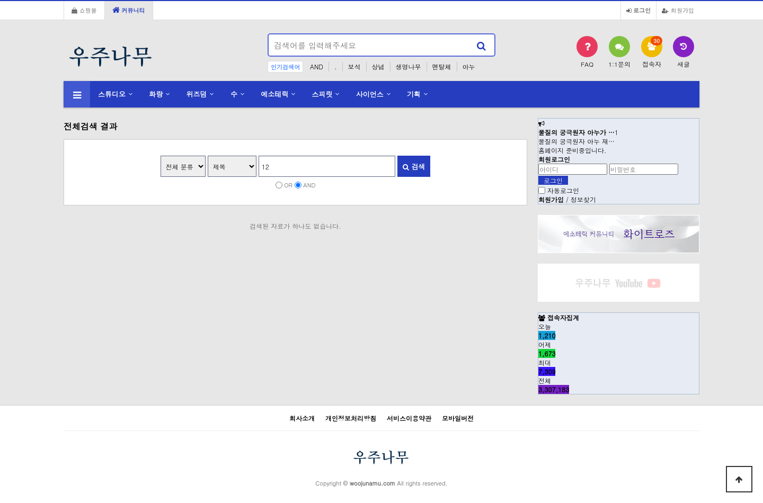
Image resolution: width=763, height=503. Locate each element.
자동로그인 (563, 190)
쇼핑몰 (84, 10)
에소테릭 (274, 94)
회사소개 (302, 418)
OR (288, 185)
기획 (414, 94)
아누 (469, 66)
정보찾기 (583, 199)
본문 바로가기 (0, 0)
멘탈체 (441, 66)
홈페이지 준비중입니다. (572, 150)
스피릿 (322, 94)
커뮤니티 (128, 10)
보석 (354, 66)
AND (316, 66)
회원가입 (678, 10)
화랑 (156, 94)
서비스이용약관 (409, 418)
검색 (414, 166)
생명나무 (408, 66)
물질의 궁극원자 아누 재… (576, 141)
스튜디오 (112, 94)
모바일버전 (458, 418)
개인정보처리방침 (350, 418)
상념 (378, 66)
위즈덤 (197, 94)
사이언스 (370, 94)
